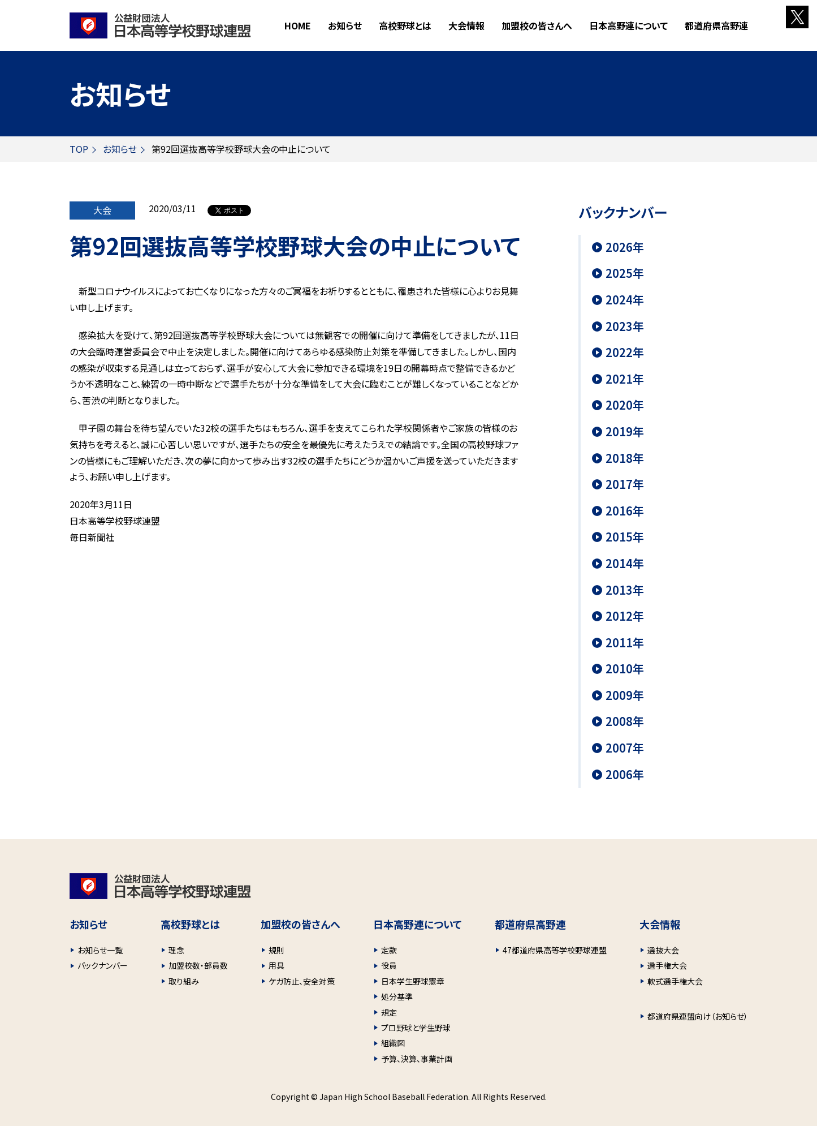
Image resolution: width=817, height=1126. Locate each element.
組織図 (393, 1042)
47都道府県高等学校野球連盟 (555, 950)
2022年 (625, 352)
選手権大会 (667, 965)
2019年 (625, 432)
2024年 (625, 300)
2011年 (625, 643)
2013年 (625, 590)
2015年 (625, 537)
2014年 (625, 563)
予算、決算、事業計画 (416, 1058)
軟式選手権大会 (675, 981)
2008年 (625, 721)
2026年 (625, 247)
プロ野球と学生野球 (416, 1027)
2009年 (625, 695)
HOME (297, 25)
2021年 (625, 379)
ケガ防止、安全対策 (302, 981)
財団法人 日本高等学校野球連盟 (160, 25)
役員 (389, 965)
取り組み (183, 981)
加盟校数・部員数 (198, 965)
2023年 (625, 326)
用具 (276, 965)
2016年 (625, 511)
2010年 (625, 669)
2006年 (625, 774)
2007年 (625, 748)
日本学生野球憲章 (412, 981)
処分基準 (397, 996)
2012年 (625, 616)
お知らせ (345, 25)
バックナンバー (102, 965)
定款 (389, 950)
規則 (276, 950)
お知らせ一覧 (100, 950)
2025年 (625, 273)
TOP (79, 149)
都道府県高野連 (716, 25)
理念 (176, 950)
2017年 (625, 484)
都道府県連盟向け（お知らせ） (697, 1016)
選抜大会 (663, 950)
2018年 (625, 458)
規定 (389, 1012)
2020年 (625, 405)
